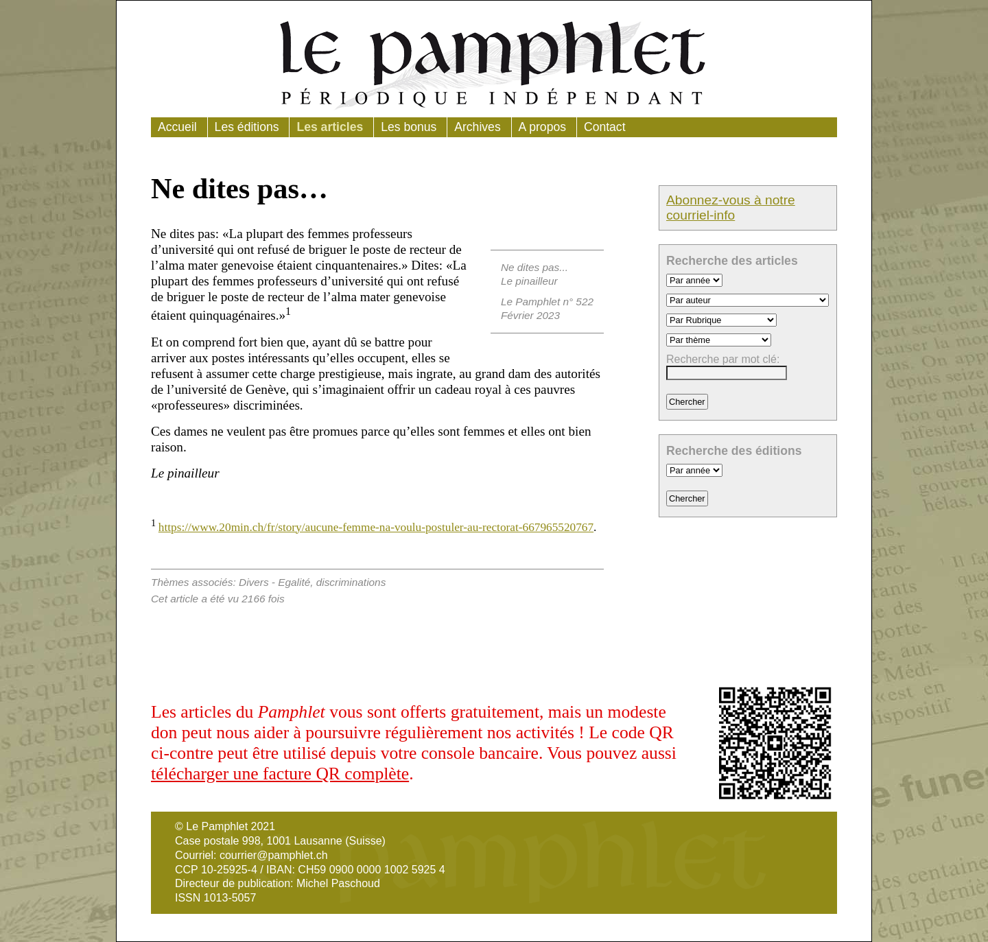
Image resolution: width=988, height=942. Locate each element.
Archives (477, 127)
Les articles (329, 127)
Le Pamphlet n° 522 (547, 301)
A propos (542, 127)
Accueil (177, 127)
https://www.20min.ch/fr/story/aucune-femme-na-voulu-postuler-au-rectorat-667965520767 (375, 527)
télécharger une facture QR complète (280, 774)
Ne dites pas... (534, 267)
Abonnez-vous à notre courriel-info (730, 207)
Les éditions (247, 127)
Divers (254, 582)
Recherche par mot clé (721, 359)
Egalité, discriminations (332, 582)
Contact (605, 127)
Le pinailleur (529, 281)
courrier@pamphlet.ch (274, 855)
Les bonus (408, 127)
